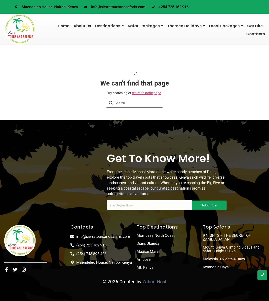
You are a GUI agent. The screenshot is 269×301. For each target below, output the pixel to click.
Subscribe (209, 205)
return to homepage (146, 93)
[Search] (110, 103)
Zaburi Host (154, 281)
